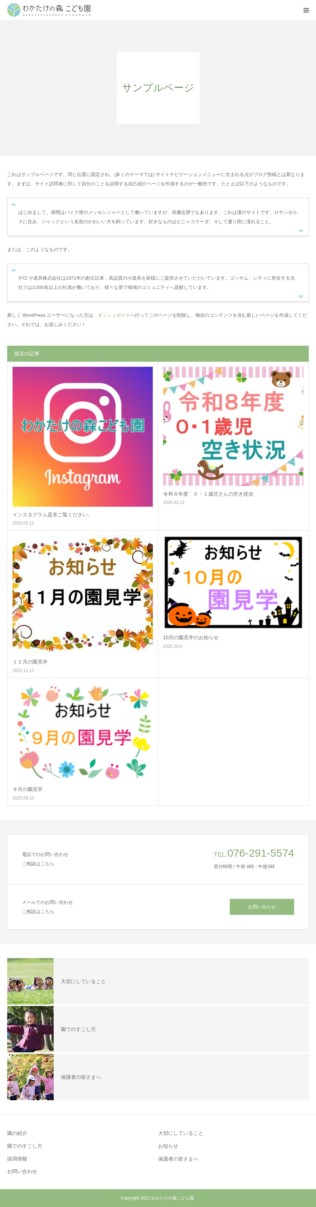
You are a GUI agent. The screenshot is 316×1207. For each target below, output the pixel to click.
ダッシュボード (114, 315)
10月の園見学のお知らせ (191, 637)
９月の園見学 (28, 789)
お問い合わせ (262, 907)
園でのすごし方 (24, 1146)
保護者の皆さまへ (178, 1159)
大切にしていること (180, 1133)
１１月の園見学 (30, 662)
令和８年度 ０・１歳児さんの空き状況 (208, 494)
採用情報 (17, 1159)
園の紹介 (17, 1133)
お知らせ (168, 1146)
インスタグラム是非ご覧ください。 (53, 514)
